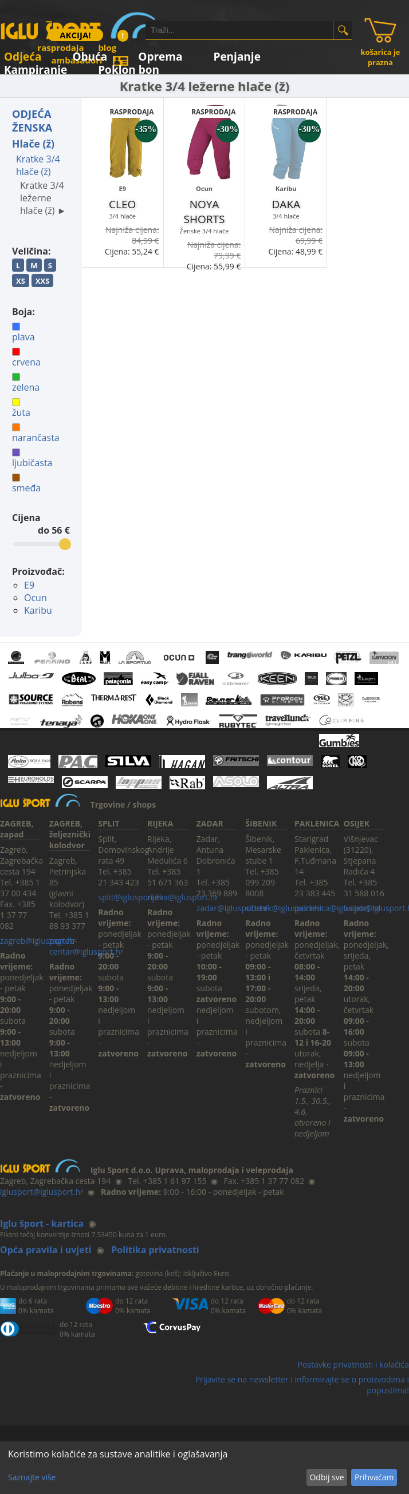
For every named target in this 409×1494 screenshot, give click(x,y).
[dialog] (204, 1467)
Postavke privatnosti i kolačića (353, 1364)
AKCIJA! (75, 35)
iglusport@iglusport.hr (42, 1191)
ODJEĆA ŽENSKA (32, 120)
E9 (29, 585)
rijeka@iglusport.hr (182, 897)
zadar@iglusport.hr (232, 908)
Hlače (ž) (33, 143)
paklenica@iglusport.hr (337, 908)
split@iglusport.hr (131, 897)
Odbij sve (326, 1477)
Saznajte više (32, 1477)
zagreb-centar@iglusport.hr (86, 946)
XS (20, 281)
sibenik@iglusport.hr (283, 908)
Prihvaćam (374, 1477)
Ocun (35, 597)
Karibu (38, 610)
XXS (43, 281)
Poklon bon (128, 67)
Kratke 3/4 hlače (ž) (38, 165)
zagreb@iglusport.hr (38, 940)
